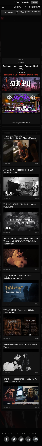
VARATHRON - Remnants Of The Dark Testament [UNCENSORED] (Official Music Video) (20, 241)
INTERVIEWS (34, 7)
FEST (27, 12)
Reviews (7, 66)
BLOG (16, 2)
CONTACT (18, 7)
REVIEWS (36, 12)
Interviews (18, 66)
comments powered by (21, 123)
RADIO (24, 2)
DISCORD (19, 12)
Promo (28, 66)
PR (26, 7)
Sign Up (34, 2)
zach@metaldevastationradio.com (21, 75)
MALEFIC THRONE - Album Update (19, 138)
